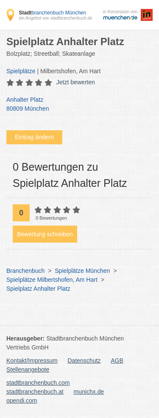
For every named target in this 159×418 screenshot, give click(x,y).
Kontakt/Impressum (32, 360)
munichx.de (89, 391)
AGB (117, 360)
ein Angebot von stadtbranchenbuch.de (55, 18)
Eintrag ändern (34, 137)
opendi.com (21, 400)
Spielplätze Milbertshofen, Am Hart (52, 279)
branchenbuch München (52, 13)
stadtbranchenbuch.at (35, 391)
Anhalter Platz (75, 104)
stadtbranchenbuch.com (38, 382)
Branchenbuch (25, 270)
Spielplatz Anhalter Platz (38, 288)
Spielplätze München (82, 270)
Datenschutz (84, 360)
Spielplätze (21, 71)
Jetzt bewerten (75, 82)
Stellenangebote (27, 369)
